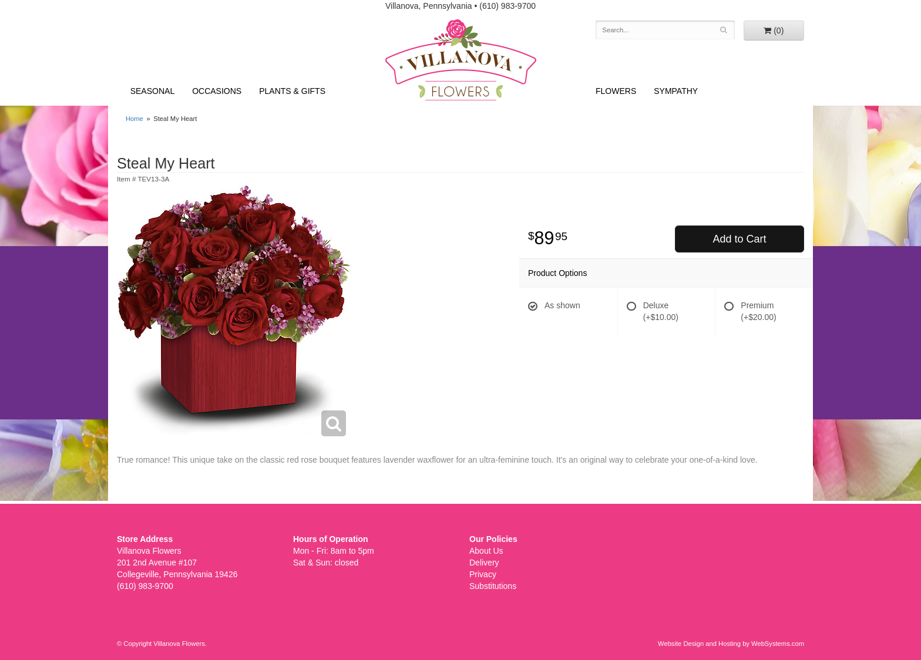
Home (134, 118)
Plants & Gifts (292, 91)
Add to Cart (739, 239)
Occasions (216, 91)
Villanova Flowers (460, 59)
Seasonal (152, 91)
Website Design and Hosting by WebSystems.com (731, 643)
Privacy (482, 574)
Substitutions (492, 586)
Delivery (484, 562)
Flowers (616, 91)
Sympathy (676, 91)
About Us (486, 550)
